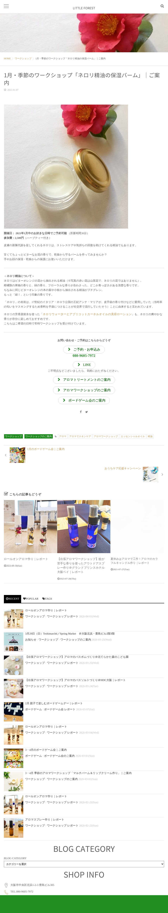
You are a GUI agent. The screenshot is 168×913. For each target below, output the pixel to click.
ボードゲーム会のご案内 (59, 740)
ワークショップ (13, 440)
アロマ (62, 440)
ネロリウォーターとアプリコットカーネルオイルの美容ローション (84, 314)
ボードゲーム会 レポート (59, 693)
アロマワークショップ (106, 440)
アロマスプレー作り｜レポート (44, 803)
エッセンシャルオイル (133, 440)
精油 (150, 440)
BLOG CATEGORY (15, 842)
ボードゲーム (33, 693)
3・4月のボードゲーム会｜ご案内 (46, 734)
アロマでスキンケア (80, 440)
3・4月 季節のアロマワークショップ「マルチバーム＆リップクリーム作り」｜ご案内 (78, 757)
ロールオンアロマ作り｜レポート (25, 544)
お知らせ (30, 623)
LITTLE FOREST (84, 9)
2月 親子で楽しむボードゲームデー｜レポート (54, 687)
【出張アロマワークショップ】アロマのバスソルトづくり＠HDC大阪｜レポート (75, 664)
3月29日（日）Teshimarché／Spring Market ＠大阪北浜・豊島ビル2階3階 (70, 617)
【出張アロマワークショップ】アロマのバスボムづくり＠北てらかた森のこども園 (76, 641)
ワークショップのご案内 (38, 440)
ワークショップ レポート (62, 600)
